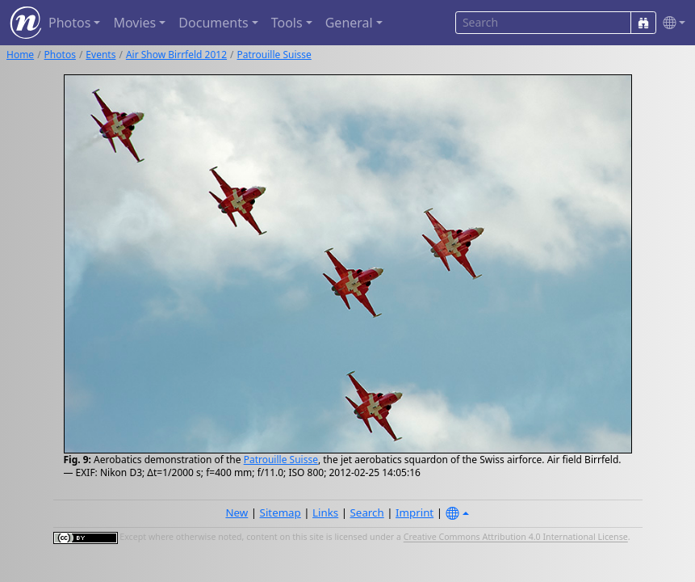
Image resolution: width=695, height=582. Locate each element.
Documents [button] (213, 23)
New (236, 512)
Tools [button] (287, 23)
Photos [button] (69, 23)
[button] (670, 23)
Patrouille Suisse (274, 54)
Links (325, 512)
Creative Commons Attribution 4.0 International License (516, 537)
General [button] (349, 23)
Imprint (414, 512)
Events (100, 54)
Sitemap (280, 512)
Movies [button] (134, 23)
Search (367, 512)
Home (20, 54)
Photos (60, 54)
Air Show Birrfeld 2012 (176, 54)
